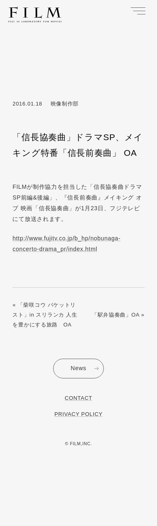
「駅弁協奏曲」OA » (118, 315)
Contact (78, 398)
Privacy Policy (78, 414)
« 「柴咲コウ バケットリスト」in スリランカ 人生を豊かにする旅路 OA (44, 315)
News (79, 368)
